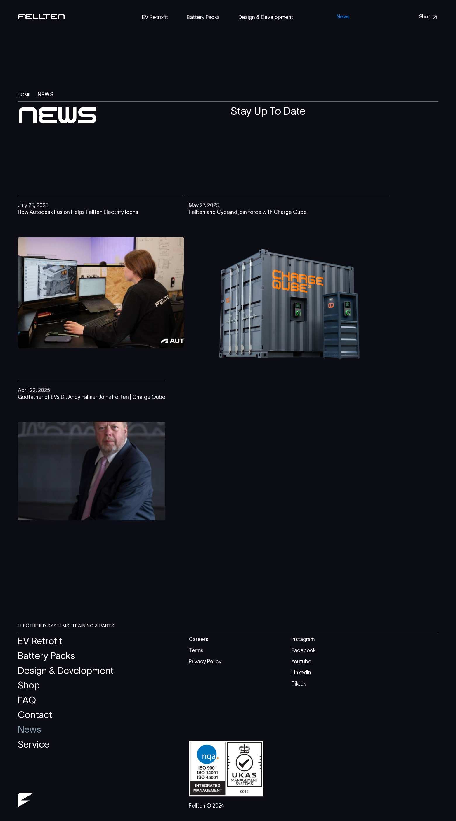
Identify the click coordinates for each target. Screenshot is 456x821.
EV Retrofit (40, 641)
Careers (198, 639)
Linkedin (301, 673)
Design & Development (66, 670)
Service (33, 744)
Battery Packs (46, 655)
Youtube (301, 661)
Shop (29, 685)
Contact (35, 715)
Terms (196, 650)
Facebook (303, 650)
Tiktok (298, 684)
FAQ (27, 700)
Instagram (303, 639)
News (343, 17)
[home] (41, 17)
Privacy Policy (205, 661)
